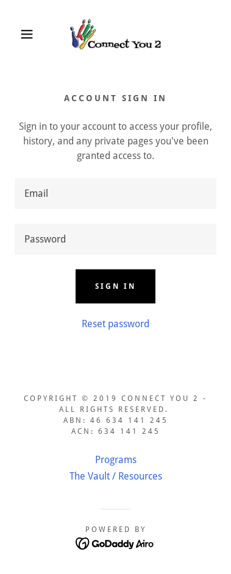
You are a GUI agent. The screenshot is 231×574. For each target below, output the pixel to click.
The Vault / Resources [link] (115, 476)
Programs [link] (116, 460)
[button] (18, 34)
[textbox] (115, 193)
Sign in (115, 286)
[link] (116, 34)
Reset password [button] (115, 324)
